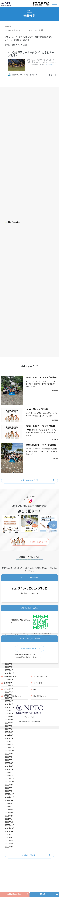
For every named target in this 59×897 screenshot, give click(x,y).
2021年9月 (9, 800)
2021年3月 (9, 813)
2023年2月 (9, 769)
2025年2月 (9, 701)
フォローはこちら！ (38, 542)
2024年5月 (9, 729)
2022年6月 (9, 791)
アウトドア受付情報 (40, 676)
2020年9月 (9, 831)
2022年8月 (9, 785)
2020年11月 (9, 825)
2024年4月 (9, 732)
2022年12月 (9, 775)
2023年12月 (9, 744)
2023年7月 (9, 760)
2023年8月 (9, 757)
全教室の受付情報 (10, 676)
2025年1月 (9, 704)
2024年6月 (9, 726)
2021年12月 (9, 794)
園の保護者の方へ (39, 696)
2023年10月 (9, 751)
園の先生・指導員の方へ (12, 696)
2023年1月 (9, 772)
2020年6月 (9, 837)
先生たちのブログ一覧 (29, 480)
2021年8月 (9, 803)
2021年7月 (9, 806)
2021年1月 (9, 819)
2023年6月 (9, 763)
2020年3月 (9, 847)
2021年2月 (9, 816)
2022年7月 (9, 788)
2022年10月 (9, 782)
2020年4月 (9, 844)
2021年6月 (9, 810)
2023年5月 (9, 766)
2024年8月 (9, 720)
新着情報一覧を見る (29, 855)
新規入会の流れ (12, 222)
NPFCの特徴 (37, 683)
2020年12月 (9, 822)
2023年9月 (9, 754)
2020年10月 (9, 828)
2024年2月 (9, 738)
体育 (34, 689)
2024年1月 (9, 741)
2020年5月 (9, 841)
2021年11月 (9, 797)
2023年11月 (9, 748)
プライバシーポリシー (29, 717)
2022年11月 (9, 779)
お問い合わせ (44, 894)
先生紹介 (7, 689)
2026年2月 (9, 667)
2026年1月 (9, 670)
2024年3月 (9, 735)
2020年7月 (9, 834)
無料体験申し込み (14, 894)
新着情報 (7, 683)
